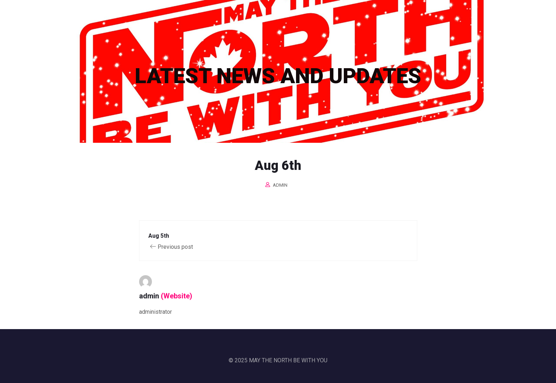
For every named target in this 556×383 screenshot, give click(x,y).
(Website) (176, 296)
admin (280, 185)
